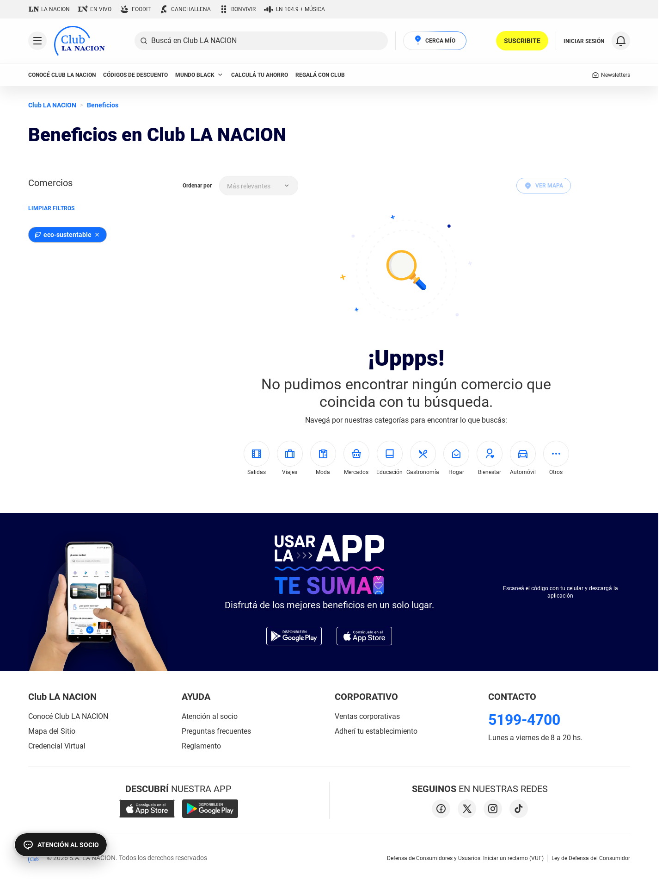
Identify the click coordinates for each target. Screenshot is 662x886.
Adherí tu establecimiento (376, 731)
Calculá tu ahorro (259, 75)
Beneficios (102, 105)
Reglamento (201, 746)
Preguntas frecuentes (216, 731)
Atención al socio (210, 716)
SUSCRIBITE (522, 40)
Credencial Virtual (57, 746)
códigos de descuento (135, 75)
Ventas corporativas (367, 716)
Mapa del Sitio (51, 731)
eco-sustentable (63, 234)
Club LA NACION (52, 105)
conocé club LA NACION (62, 75)
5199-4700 (524, 720)
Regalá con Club (320, 75)
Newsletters (611, 75)
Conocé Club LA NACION (68, 716)
